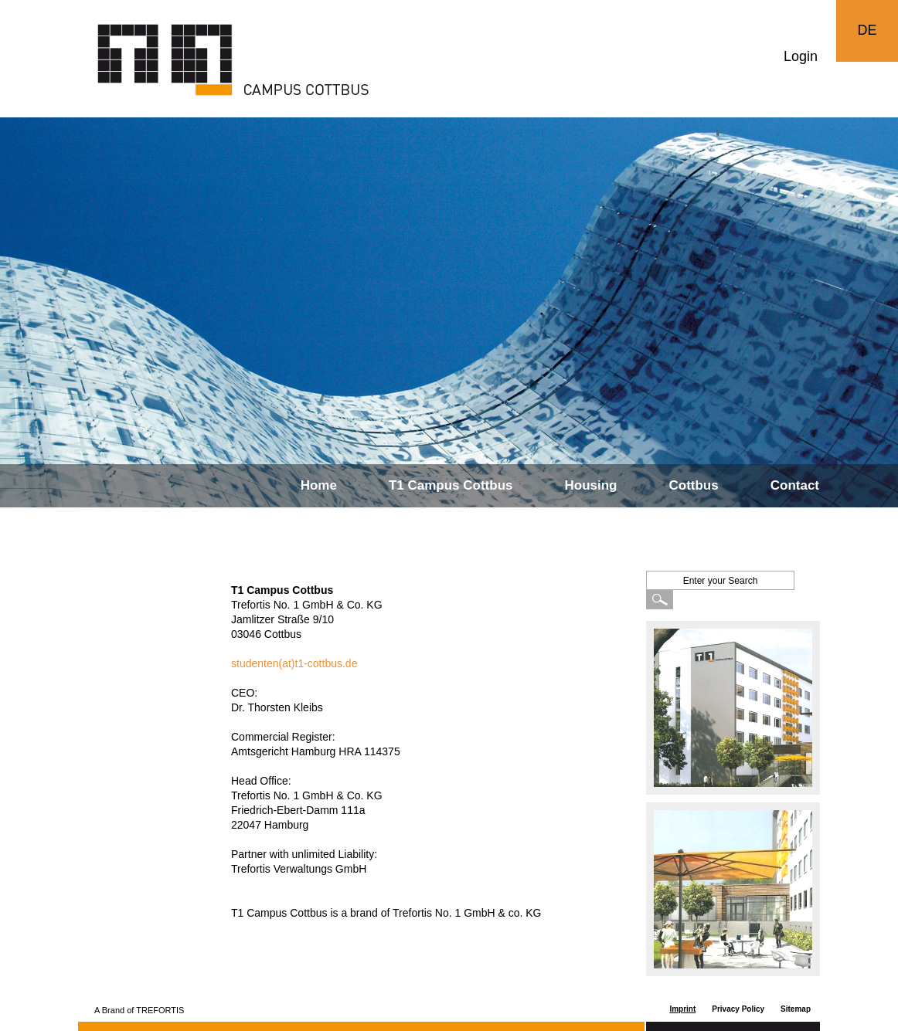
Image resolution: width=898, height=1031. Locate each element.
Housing (591, 485)
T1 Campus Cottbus (451, 485)
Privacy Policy (738, 1009)
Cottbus (694, 485)
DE (866, 30)
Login (801, 56)
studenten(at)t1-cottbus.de (294, 663)
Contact (794, 485)
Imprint (682, 1009)
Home (319, 485)
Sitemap (796, 1009)
